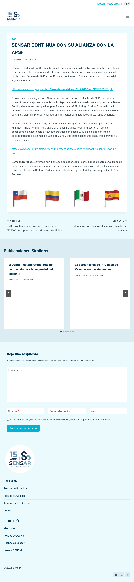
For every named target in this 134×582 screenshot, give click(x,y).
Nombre (13, 411)
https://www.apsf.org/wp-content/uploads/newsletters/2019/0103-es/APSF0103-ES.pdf (62, 89)
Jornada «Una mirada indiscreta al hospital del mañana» (98, 225)
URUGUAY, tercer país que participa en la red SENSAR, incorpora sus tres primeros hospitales (35, 225)
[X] (121, 574)
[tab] (61, 331)
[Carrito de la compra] (127, 3)
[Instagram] (127, 574)
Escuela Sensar (104, 4)
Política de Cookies (15, 495)
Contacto (9, 510)
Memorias (9, 528)
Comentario (15, 370)
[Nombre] (25, 411)
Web (93, 411)
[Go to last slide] (8, 293)
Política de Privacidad (16, 488)
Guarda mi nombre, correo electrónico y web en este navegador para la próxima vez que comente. (60, 419)
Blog (14, 39)
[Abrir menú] (127, 16)
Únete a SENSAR (13, 550)
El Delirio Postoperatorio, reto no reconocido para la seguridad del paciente (30, 269)
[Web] (108, 411)
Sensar (18, 59)
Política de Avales (14, 535)
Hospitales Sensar (14, 542)
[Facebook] (116, 574)
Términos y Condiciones (17, 503)
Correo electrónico (61, 411)
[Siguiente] (125, 293)
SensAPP (117, 4)
